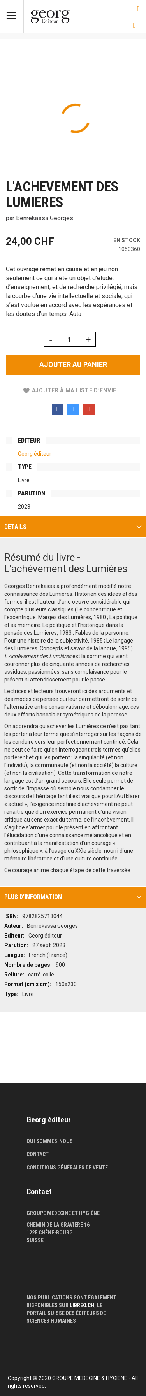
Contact (37, 1154)
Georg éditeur (34, 454)
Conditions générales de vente (67, 1167)
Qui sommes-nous (49, 1141)
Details (15, 526)
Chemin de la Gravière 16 (58, 1225)
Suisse (35, 1240)
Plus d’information (33, 897)
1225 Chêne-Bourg (49, 1232)
